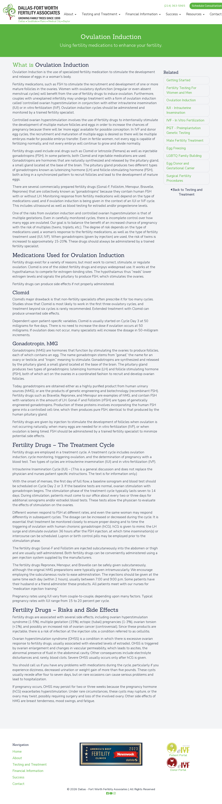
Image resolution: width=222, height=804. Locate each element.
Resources (196, 14)
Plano (43, 21)
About (71, 14)
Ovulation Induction (181, 100)
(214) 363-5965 (175, 6)
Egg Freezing (176, 148)
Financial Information (144, 14)
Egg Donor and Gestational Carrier (180, 166)
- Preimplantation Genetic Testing (183, 130)
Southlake (33, 21)
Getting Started (178, 80)
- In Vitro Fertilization (185, 120)
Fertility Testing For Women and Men (181, 90)
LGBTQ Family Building (183, 156)
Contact (18, 784)
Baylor (66, 21)
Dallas (21, 21)
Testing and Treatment (102, 14)
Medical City (54, 21)
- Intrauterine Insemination (178, 110)
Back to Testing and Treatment (186, 192)
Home (17, 751)
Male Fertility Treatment (184, 140)
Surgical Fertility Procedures (178, 178)
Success (174, 14)
